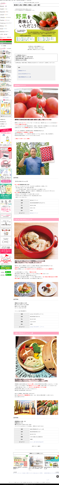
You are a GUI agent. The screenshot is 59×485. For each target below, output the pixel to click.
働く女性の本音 (29, 482)
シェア (47, 479)
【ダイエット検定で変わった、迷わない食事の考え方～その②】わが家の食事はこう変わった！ (36, 468)
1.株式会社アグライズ (22, 70)
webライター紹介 (19, 482)
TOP (9, 482)
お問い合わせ (2, 126)
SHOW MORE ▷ (6, 97)
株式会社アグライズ (34, 213)
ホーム (14, 2)
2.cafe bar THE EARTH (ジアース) (24, 73)
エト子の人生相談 (36, 482)
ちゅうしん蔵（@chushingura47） (37, 441)
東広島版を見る (3, 121)
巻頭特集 (24, 482)
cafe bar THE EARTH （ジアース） (37, 326)
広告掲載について (3, 123)
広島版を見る (2, 119)
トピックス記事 (18, 2)
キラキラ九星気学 (42, 482)
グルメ (23, 2)
